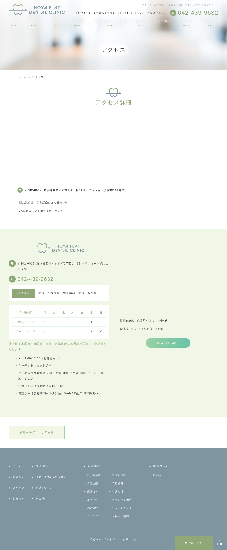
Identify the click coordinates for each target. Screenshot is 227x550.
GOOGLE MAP (167, 342)
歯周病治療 (119, 475)
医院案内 (56, 23)
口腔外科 (92, 499)
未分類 (156, 475)
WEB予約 (194, 542)
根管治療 (92, 483)
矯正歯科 (92, 491)
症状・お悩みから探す (110, 23)
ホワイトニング (122, 507)
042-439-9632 (35, 279)
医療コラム (210, 23)
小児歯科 (117, 491)
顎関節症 (92, 507)
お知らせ (19, 498)
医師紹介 (34, 23)
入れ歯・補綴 (120, 516)
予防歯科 (117, 483)
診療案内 (78, 23)
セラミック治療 (122, 499)
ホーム (14, 23)
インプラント (95, 516)
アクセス (186, 23)
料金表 (140, 23)
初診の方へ (163, 23)
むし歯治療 (93, 475)
